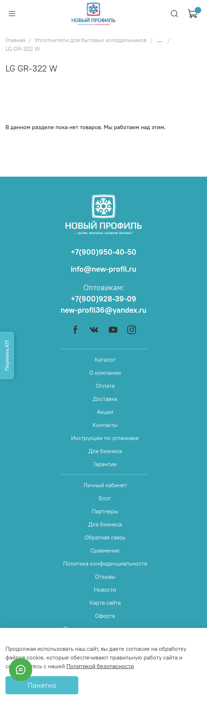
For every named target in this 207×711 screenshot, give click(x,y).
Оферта (105, 615)
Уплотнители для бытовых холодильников (90, 40)
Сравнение (105, 550)
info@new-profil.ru (103, 269)
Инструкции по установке (105, 437)
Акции (105, 411)
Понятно (42, 685)
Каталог (105, 359)
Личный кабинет (105, 485)
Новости (105, 589)
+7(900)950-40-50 (103, 252)
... (160, 40)
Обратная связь (104, 537)
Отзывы (105, 576)
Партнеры (105, 511)
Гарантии (105, 464)
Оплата (105, 385)
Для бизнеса (105, 451)
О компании (105, 372)
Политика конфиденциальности (105, 563)
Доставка (105, 398)
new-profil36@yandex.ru (103, 310)
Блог (105, 498)
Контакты (104, 424)
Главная (15, 40)
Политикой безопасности (100, 666)
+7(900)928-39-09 (103, 299)
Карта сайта (105, 602)
